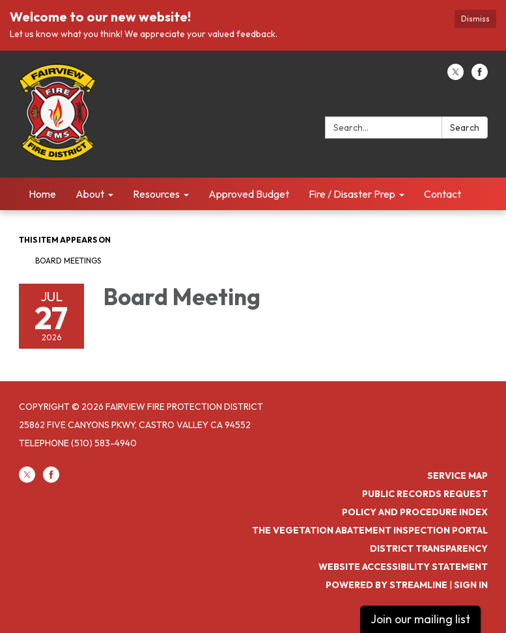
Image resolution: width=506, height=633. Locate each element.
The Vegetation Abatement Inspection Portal (370, 530)
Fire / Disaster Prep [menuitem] (352, 193)
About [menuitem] (90, 193)
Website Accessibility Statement (403, 566)
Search (464, 127)
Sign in (471, 585)
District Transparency (429, 548)
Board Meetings (68, 260)
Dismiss (475, 18)
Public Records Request (425, 494)
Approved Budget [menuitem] (248, 193)
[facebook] (479, 76)
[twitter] (455, 76)
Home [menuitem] (42, 193)
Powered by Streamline (386, 585)
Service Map (457, 475)
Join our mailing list (420, 619)
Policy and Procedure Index (415, 512)
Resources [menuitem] (156, 193)
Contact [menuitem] (442, 193)
